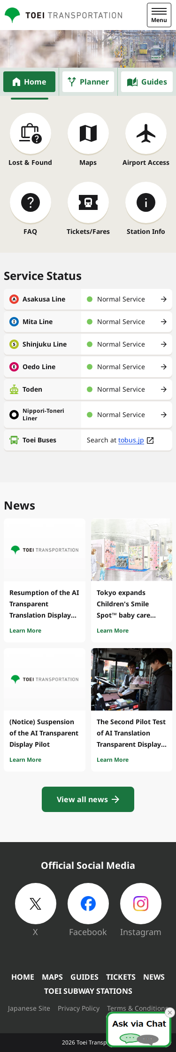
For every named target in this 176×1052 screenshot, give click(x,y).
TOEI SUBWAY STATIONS (88, 991)
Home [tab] (35, 82)
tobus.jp (131, 439)
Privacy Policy (78, 1008)
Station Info (146, 231)
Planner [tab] (94, 82)
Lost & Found (30, 162)
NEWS (154, 977)
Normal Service (121, 298)
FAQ (30, 231)
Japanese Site (29, 1008)
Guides (154, 82)
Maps (88, 162)
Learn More (25, 630)
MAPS (52, 977)
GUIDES (84, 977)
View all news (82, 799)
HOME (22, 977)
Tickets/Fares (88, 231)
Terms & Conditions (137, 1008)
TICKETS (121, 977)
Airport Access (145, 162)
